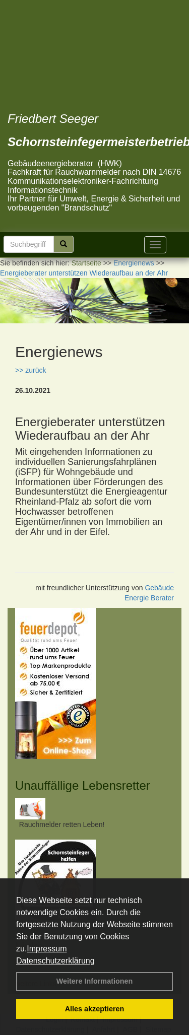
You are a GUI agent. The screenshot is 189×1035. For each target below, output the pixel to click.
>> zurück (30, 370)
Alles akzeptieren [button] (94, 1009)
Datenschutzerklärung (55, 960)
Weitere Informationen (94, 981)
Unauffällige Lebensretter (82, 785)
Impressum (47, 948)
